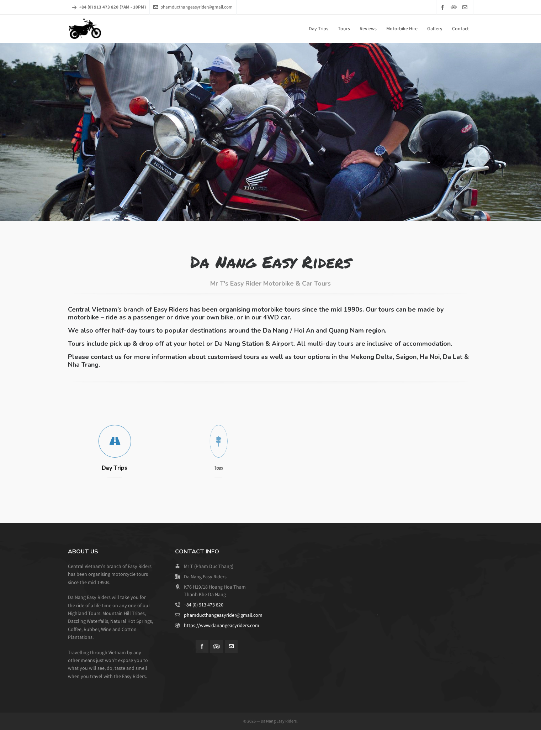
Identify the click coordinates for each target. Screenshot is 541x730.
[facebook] (443, 7)
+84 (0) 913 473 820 (203, 604)
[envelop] (466, 7)
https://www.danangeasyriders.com (221, 625)
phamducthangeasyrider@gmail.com (193, 7)
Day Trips (113, 468)
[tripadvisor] (455, 7)
